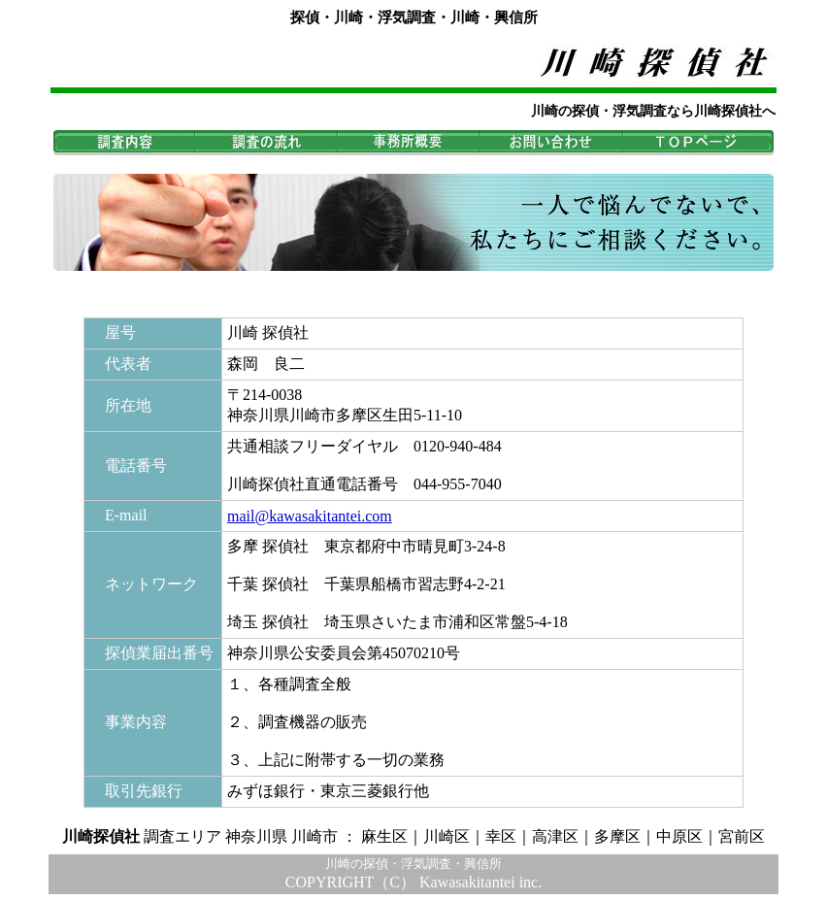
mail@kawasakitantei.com (309, 516)
